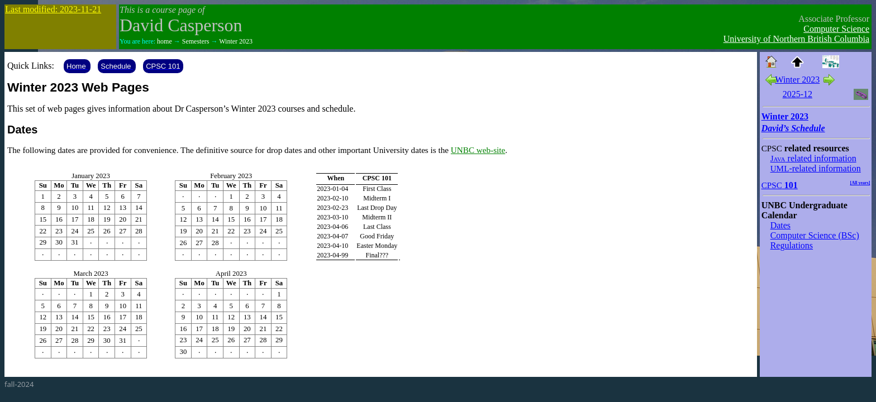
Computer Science (836, 29)
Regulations (791, 245)
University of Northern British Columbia (796, 39)
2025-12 (797, 94)
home (164, 41)
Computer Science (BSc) (814, 235)
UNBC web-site (478, 150)
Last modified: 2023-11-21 (53, 9)
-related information (815, 168)
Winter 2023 (236, 41)
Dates (780, 225)
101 (779, 185)
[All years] (860, 182)
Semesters (196, 41)
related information (813, 158)
